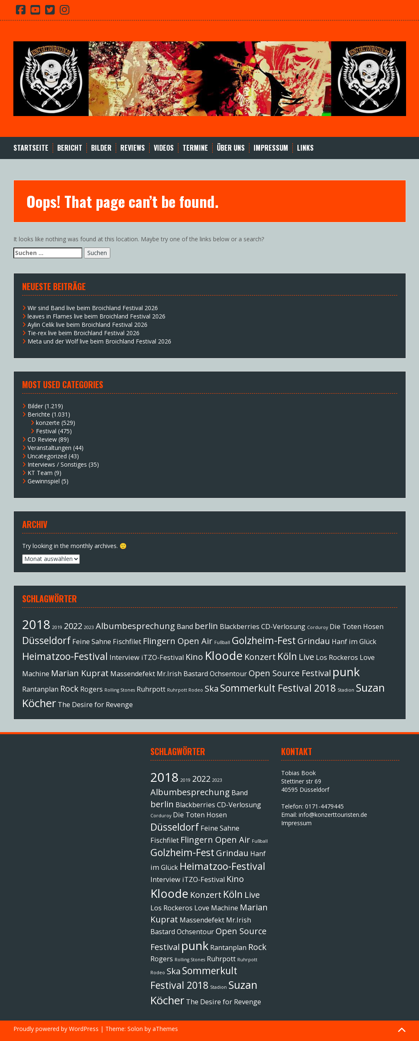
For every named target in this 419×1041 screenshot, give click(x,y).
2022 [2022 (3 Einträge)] (73, 626)
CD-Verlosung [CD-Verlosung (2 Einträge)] (283, 626)
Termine (195, 148)
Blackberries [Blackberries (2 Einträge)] (239, 626)
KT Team (40, 473)
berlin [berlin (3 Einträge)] (206, 626)
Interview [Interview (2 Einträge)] (124, 657)
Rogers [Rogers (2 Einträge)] (91, 689)
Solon (135, 1029)
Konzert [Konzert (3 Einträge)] (260, 656)
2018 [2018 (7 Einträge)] (36, 624)
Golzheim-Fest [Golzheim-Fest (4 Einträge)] (264, 640)
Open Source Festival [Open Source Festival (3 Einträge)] (290, 673)
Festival (46, 431)
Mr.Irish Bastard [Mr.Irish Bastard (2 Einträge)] (182, 673)
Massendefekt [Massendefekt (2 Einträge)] (132, 673)
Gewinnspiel (44, 481)
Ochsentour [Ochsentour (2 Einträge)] (228, 673)
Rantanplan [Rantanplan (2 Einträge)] (40, 689)
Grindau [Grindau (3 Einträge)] (313, 641)
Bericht (69, 148)
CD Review (42, 439)
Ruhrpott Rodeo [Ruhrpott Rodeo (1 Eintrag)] (185, 690)
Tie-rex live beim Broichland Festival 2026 (84, 333)
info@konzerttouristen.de (333, 815)
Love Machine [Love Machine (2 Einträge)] (216, 907)
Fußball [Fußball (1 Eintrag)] (222, 642)
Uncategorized (47, 456)
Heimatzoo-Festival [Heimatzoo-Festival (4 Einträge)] (65, 656)
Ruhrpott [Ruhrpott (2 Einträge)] (151, 689)
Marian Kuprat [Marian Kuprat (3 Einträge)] (80, 673)
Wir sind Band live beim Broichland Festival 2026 (93, 308)
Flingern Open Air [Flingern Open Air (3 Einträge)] (178, 641)
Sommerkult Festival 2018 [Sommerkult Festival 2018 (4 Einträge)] (278, 688)
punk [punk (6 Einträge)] (346, 672)
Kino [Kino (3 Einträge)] (194, 656)
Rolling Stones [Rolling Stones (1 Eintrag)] (119, 690)
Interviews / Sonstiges (57, 464)
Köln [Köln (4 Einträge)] (287, 656)
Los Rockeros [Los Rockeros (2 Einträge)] (337, 657)
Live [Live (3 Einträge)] (306, 656)
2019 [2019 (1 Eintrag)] (57, 627)
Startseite (30, 148)
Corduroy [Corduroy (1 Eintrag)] (317, 627)
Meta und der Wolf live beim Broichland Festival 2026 (99, 341)
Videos (164, 148)
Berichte (39, 414)
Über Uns (231, 148)
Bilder (101, 148)
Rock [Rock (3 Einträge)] (69, 688)
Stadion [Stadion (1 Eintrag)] (346, 690)
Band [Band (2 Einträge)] (185, 626)
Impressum (271, 148)
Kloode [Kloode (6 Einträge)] (224, 655)
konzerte (48, 423)
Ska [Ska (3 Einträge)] (211, 688)
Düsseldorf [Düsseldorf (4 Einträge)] (46, 640)
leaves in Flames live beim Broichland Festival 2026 (96, 316)
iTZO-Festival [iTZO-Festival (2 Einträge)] (162, 657)
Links (305, 148)
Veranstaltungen (49, 448)
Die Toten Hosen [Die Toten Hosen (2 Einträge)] (356, 626)
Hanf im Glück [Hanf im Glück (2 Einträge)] (354, 641)
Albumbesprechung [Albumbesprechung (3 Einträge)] (135, 626)
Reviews (132, 148)
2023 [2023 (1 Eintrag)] (89, 627)
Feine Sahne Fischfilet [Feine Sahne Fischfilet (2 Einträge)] (106, 641)
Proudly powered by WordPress (56, 1029)
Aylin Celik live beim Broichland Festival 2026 (87, 324)
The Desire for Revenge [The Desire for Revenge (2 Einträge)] (95, 704)
